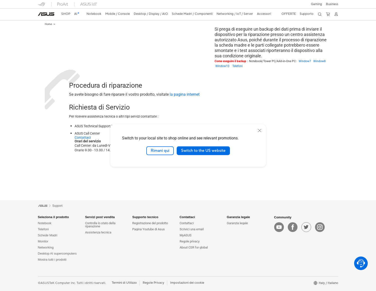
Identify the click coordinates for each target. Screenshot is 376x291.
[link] (46, 14)
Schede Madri (47, 235)
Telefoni (237, 66)
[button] (316, 4)
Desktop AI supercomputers (57, 253)
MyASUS (186, 235)
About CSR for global (194, 247)
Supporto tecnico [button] (145, 217)
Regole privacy (190, 241)
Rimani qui (160, 150)
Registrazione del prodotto (150, 223)
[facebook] (292, 227)
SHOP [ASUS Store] (65, 14)
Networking (46, 247)
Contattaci (83, 137)
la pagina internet (184, 94)
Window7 (306, 61)
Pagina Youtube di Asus (148, 229)
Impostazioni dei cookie (187, 283)
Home (48, 24)
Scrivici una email (192, 229)
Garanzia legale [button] (238, 217)
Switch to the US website (203, 150)
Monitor (43, 241)
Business (332, 4)
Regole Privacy (153, 283)
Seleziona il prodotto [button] (53, 217)
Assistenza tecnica (98, 232)
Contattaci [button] (187, 217)
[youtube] (279, 227)
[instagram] (320, 227)
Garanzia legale (237, 223)
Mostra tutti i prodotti (52, 259)
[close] (260, 130)
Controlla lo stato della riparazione (100, 225)
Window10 (223, 66)
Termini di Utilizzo (124, 283)
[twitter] (306, 227)
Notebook (45, 223)
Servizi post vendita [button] (100, 217)
